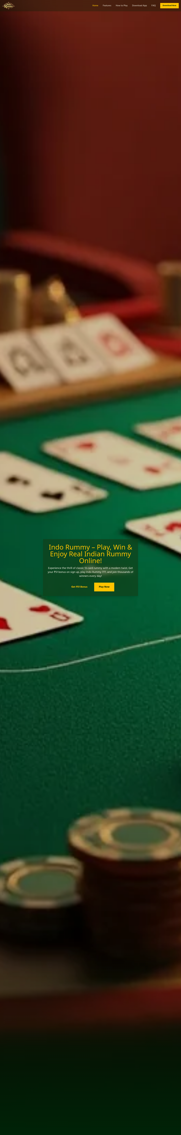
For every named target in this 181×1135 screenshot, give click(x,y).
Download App (139, 5)
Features (107, 5)
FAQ (153, 5)
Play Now (104, 587)
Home (95, 5)
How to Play (122, 5)
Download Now (169, 5)
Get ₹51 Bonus (79, 587)
